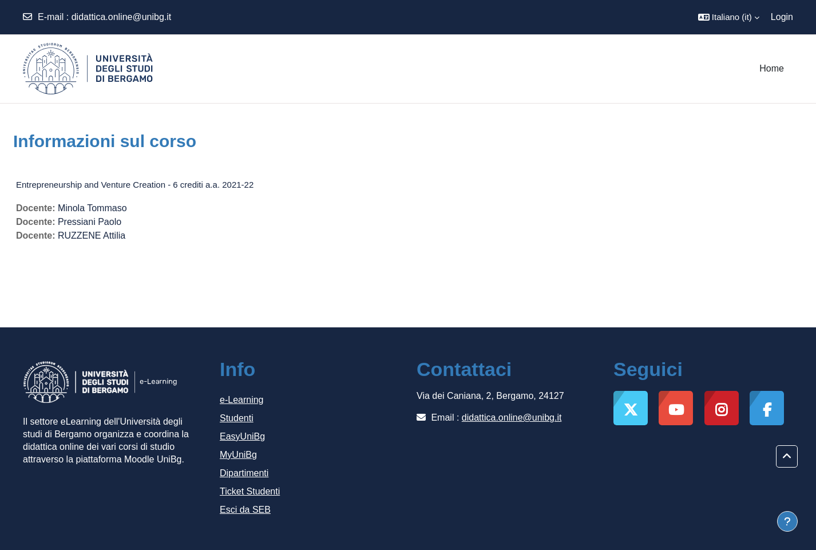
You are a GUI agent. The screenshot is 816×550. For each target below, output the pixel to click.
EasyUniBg (242, 436)
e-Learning (242, 400)
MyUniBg (238, 455)
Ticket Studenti (250, 491)
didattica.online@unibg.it (122, 17)
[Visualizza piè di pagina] (787, 521)
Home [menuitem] (771, 68)
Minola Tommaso (92, 208)
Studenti (236, 418)
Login (782, 17)
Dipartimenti (244, 473)
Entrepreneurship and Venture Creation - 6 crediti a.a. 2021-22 (134, 184)
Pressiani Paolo (89, 222)
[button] (728, 17)
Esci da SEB (245, 510)
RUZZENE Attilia (91, 235)
